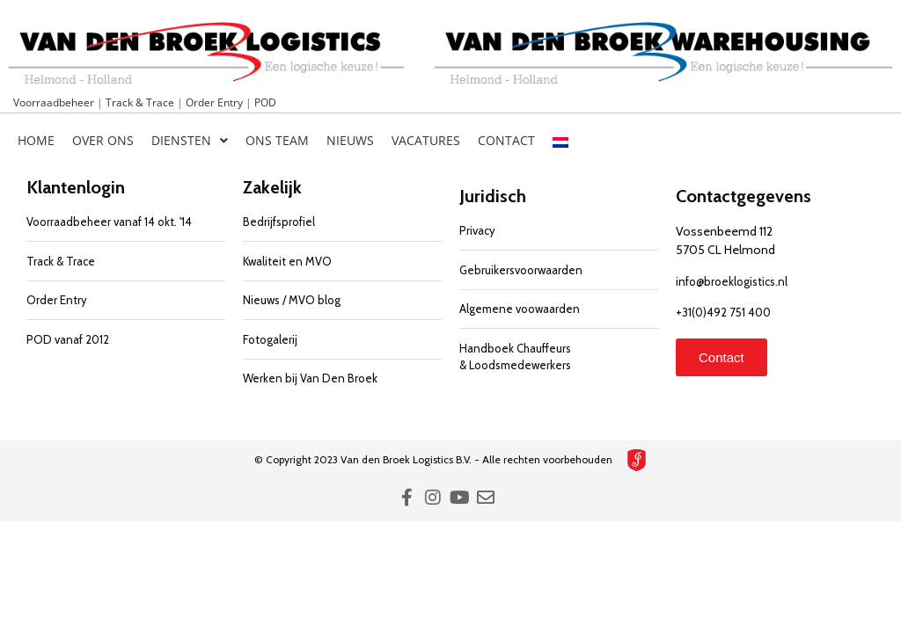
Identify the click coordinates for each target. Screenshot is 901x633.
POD (265, 102)
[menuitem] (560, 141)
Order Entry (215, 102)
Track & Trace (141, 102)
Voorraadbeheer (55, 102)
